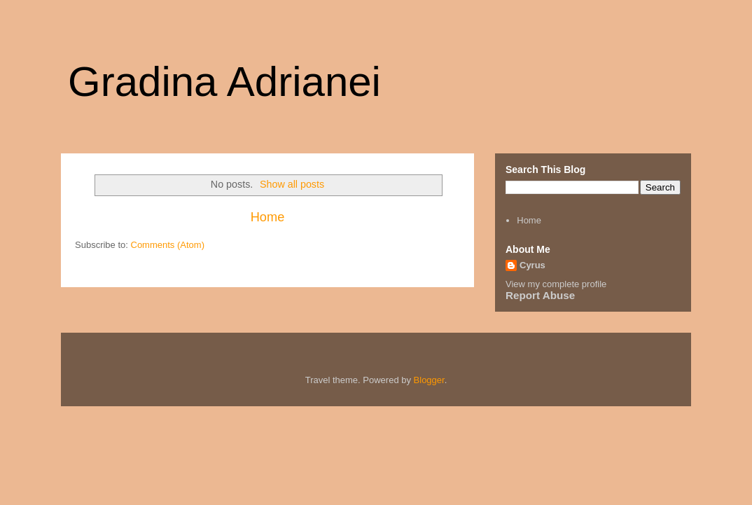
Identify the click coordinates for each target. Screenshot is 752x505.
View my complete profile (556, 284)
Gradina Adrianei (224, 81)
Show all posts (292, 184)
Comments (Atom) (167, 245)
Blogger (429, 380)
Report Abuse (540, 295)
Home (268, 217)
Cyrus (532, 265)
